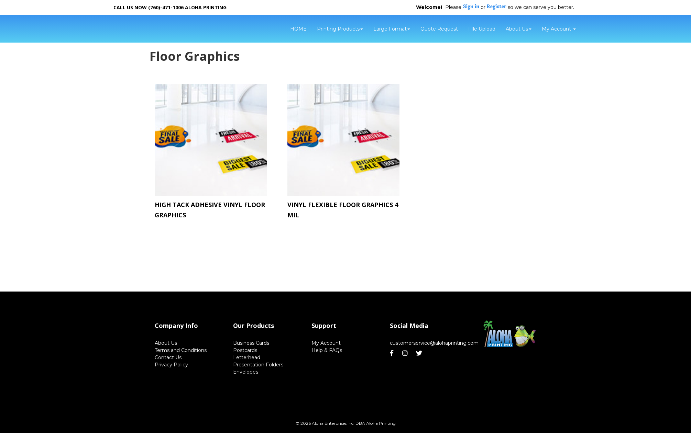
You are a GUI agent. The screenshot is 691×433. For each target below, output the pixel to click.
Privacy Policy (171, 365)
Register (496, 6)
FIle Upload (481, 29)
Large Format (391, 29)
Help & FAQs (326, 350)
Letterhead (246, 357)
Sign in (471, 6)
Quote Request (439, 29)
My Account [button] (559, 29)
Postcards (245, 350)
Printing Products (340, 29)
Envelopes (245, 372)
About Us (518, 29)
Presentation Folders (258, 365)
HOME (298, 29)
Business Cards (251, 343)
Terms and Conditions (181, 350)
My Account (326, 343)
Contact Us (168, 357)
